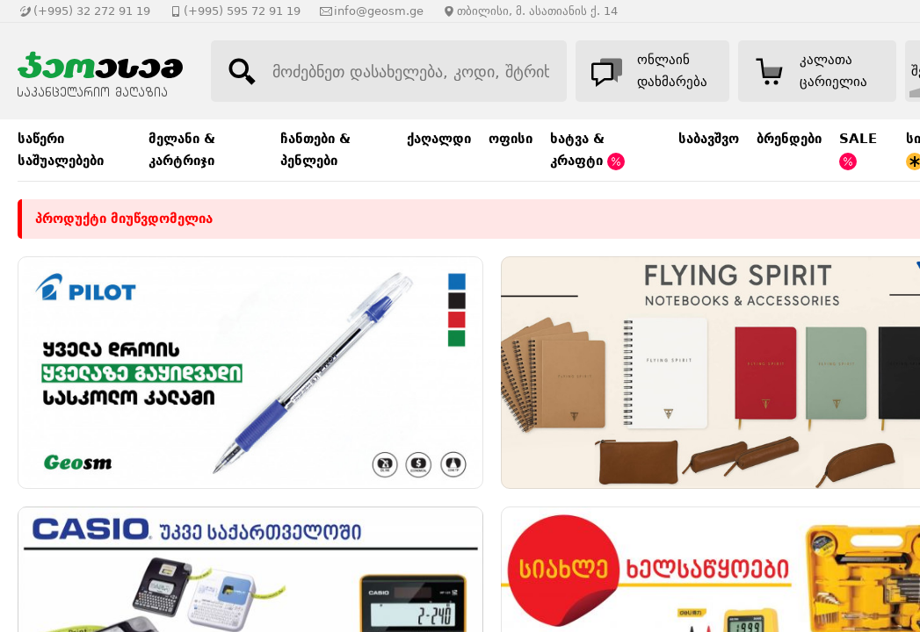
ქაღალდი (439, 139)
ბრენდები (789, 139)
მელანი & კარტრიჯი (182, 150)
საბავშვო (708, 139)
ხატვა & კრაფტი (587, 150)
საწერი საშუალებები (61, 150)
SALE (858, 150)
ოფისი (510, 139)
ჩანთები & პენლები (315, 150)
